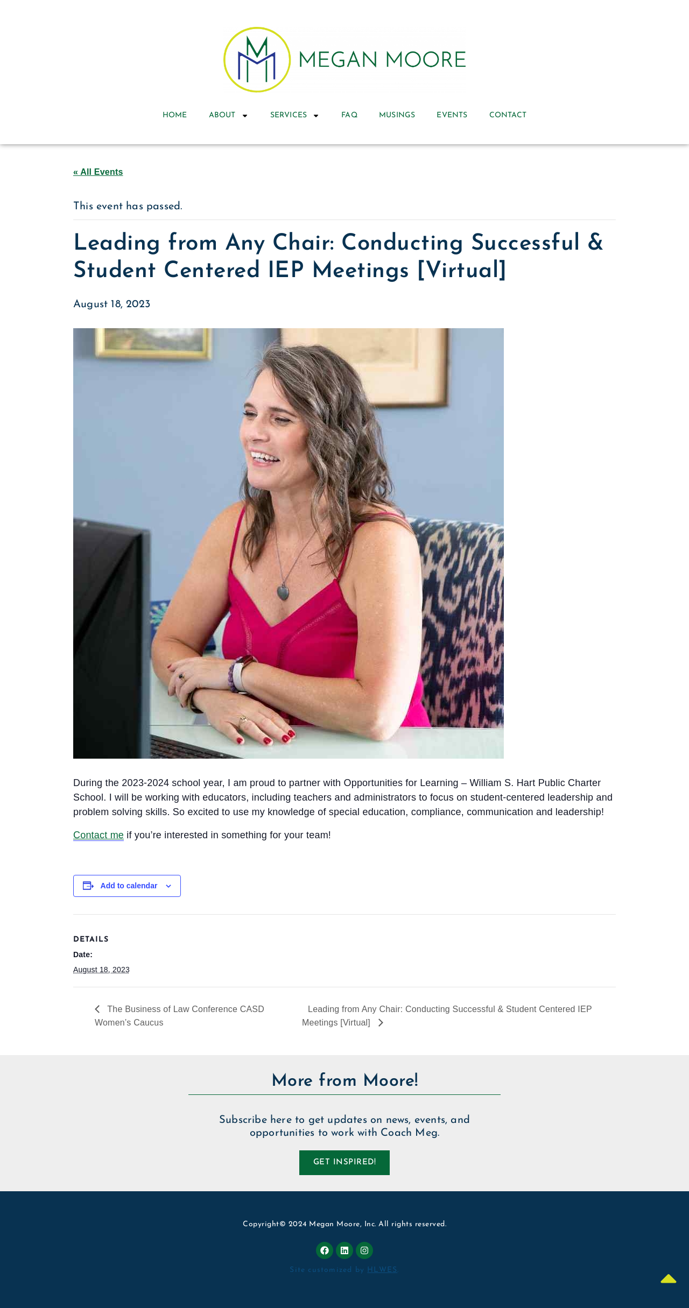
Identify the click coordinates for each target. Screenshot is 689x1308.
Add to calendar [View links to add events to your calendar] (129, 885)
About (229, 116)
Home (175, 115)
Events (452, 115)
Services (295, 116)
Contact (507, 115)
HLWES (382, 1270)
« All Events (98, 171)
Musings (397, 115)
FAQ (349, 115)
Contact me (98, 835)
